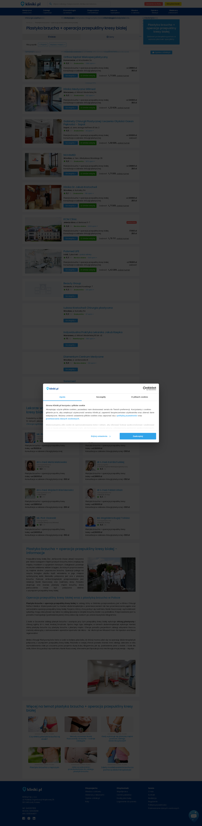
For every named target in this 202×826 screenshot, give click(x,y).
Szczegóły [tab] (101, 397)
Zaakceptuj (138, 436)
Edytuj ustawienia (100, 436)
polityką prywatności (127, 415)
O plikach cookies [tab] (139, 397)
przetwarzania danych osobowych (62, 419)
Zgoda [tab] (62, 397)
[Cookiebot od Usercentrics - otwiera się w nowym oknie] (145, 388)
